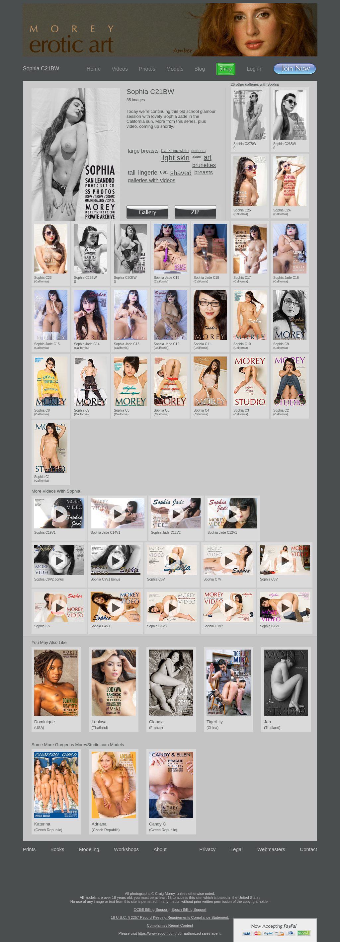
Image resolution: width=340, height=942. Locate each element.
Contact (308, 849)
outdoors (198, 151)
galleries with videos (151, 180)
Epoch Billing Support (188, 909)
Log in (254, 69)
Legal (236, 849)
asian (196, 156)
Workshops (126, 849)
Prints (29, 849)
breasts (203, 172)
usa (164, 172)
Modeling (89, 849)
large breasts (143, 151)
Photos (147, 69)
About (160, 849)
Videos (120, 69)
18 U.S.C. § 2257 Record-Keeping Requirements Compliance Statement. (170, 917)
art (207, 157)
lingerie (147, 172)
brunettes (204, 165)
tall (131, 172)
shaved (181, 173)
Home (94, 69)
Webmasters (271, 849)
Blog (199, 69)
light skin (175, 158)
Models (175, 69)
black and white (175, 150)
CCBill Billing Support (151, 909)
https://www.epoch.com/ (157, 933)
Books (57, 849)
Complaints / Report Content (170, 925)
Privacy (207, 849)
